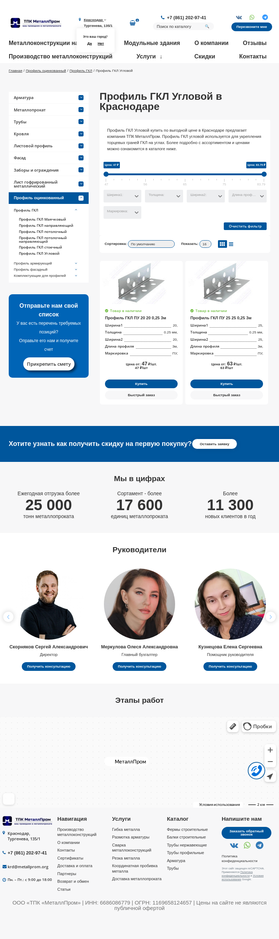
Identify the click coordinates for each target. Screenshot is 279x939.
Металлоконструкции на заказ (52, 43)
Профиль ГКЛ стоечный (40, 268)
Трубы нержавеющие (187, 866)
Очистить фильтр (245, 247)
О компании (211, 43)
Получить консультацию (48, 687)
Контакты (253, 56)
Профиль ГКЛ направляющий (46, 246)
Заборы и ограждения (49, 191)
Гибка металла (126, 850)
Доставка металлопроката (137, 900)
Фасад (49, 179)
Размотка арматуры (131, 858)
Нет (101, 43)
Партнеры (66, 895)
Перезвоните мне (251, 27)
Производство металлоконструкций (61, 56)
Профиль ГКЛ (46, 231)
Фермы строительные (187, 850)
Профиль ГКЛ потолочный (43, 252)
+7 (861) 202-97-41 (186, 17)
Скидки (204, 56)
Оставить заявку (214, 465)
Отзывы (255, 43)
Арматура (49, 119)
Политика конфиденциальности (239, 879)
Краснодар (95, 20)
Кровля (49, 154)
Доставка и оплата (75, 887)
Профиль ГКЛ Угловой (39, 274)
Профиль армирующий (46, 284)
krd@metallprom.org (28, 887)
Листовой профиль (49, 166)
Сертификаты (70, 879)
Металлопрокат (49, 131)
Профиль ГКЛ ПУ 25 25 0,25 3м (220, 339)
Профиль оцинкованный (49, 219)
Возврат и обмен (73, 903)
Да (89, 43)
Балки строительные (186, 858)
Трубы (49, 142)
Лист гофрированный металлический (49, 205)
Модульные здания (152, 43)
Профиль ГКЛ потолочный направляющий (43, 261)
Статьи (63, 910)
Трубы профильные (185, 874)
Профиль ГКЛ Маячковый (42, 240)
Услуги (146, 56)
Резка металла (126, 879)
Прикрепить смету (49, 385)
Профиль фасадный (46, 290)
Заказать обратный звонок (246, 854)
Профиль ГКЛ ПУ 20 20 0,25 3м (135, 339)
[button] (271, 638)
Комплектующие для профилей (46, 296)
